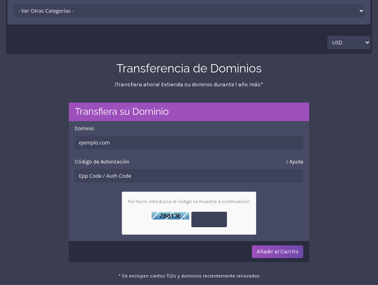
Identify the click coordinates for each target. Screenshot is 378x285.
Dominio (84, 128)
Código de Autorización (189, 162)
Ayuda (294, 162)
